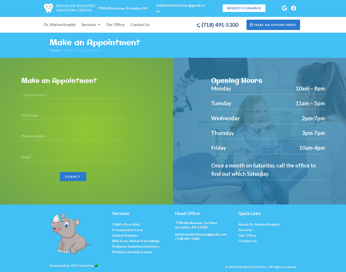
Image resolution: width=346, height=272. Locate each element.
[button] (244, 8)
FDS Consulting (84, 265)
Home (54, 50)
